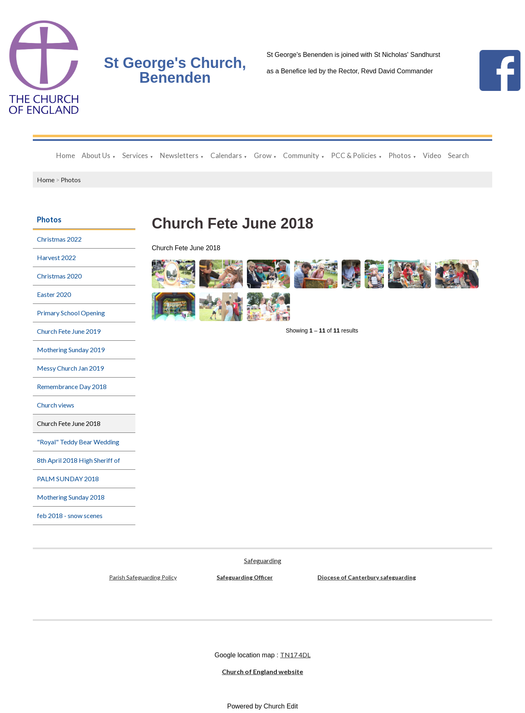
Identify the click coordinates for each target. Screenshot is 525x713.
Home (65, 155)
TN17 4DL (295, 655)
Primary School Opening (71, 313)
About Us (96, 155)
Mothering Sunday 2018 (71, 497)
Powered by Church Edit (262, 706)
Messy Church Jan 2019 (70, 368)
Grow (263, 155)
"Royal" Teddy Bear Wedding (78, 442)
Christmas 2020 (59, 276)
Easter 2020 (54, 294)
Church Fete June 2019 (68, 331)
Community (301, 155)
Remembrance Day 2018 (72, 386)
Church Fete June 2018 (68, 423)
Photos (399, 155)
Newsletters (179, 155)
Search (458, 155)
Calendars (226, 155)
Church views (55, 405)
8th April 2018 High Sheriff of (78, 460)
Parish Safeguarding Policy (143, 577)
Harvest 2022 (56, 257)
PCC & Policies (354, 155)
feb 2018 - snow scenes (70, 515)
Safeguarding (262, 560)
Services (135, 155)
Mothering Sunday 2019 (71, 349)
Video (432, 155)
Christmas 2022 (59, 239)
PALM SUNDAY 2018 (68, 478)
